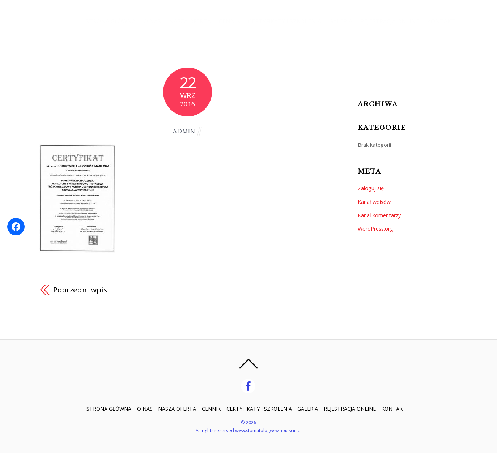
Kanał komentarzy (379, 215)
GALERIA (339, 22)
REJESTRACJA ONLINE (389, 22)
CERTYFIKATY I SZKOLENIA (283, 22)
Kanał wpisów (374, 201)
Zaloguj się (371, 188)
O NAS (149, 22)
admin (184, 131)
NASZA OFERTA (187, 22)
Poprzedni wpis (80, 290)
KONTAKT (441, 22)
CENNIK (227, 22)
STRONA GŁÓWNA (107, 22)
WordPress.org (375, 228)
